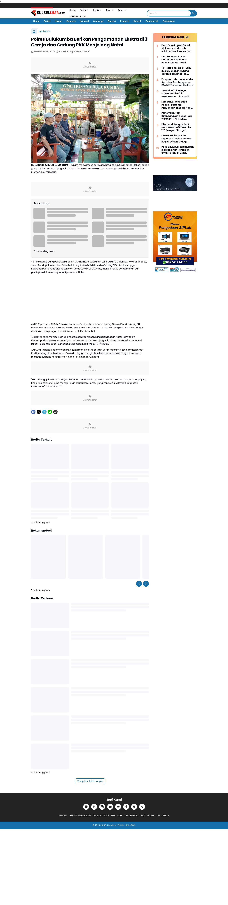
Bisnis (97, 10)
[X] (39, 412)
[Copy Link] (55, 412)
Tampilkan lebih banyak (90, 781)
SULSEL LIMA (106, 825)
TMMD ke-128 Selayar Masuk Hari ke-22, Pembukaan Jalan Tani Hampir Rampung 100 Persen (175, 93)
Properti (124, 21)
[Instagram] (102, 807)
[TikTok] (126, 807)
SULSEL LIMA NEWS (126, 825)
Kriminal (84, 21)
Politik (47, 21)
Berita (84, 10)
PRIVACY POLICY (101, 815)
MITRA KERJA (163, 815)
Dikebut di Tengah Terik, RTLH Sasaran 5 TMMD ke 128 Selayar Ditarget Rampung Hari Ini (176, 127)
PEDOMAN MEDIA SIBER (80, 815)
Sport (122, 10)
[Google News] (118, 807)
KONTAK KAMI (147, 815)
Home (73, 10)
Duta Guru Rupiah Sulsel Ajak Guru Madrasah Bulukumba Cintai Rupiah (176, 48)
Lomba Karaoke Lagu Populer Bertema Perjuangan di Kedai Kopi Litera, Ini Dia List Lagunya (176, 104)
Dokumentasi (78, 16)
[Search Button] (194, 13)
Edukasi (112, 21)
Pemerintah (152, 21)
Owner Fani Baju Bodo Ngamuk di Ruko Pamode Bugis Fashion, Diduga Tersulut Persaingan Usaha (177, 138)
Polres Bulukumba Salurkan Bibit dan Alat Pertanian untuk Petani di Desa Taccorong (177, 150)
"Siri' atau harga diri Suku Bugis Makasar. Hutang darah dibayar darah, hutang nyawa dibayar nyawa (176, 71)
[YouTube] (110, 807)
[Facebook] (33, 412)
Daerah (137, 21)
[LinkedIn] (134, 807)
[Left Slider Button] (139, 584)
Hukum (58, 21)
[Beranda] (34, 31)
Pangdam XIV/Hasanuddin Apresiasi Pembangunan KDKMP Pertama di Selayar (177, 82)
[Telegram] (44, 412)
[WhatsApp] (50, 412)
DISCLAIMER (116, 815)
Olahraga (98, 21)
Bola (110, 10)
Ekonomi (71, 21)
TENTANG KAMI (132, 815)
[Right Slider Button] (146, 584)
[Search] (169, 13)
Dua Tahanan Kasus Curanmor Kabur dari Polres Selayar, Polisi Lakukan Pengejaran (174, 59)
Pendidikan (169, 21)
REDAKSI (63, 815)
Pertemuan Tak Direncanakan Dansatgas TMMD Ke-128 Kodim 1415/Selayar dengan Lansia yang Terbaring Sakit (176, 116)
